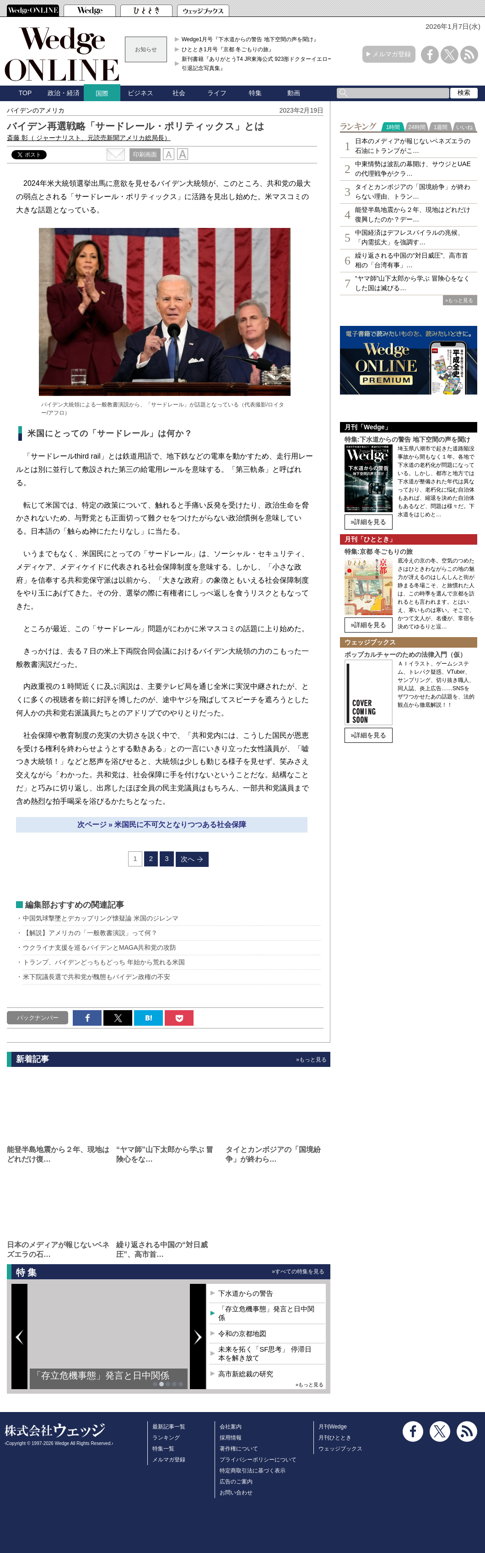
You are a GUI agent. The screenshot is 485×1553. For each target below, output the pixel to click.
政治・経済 (64, 93)
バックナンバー (38, 1017)
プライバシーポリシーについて (258, 1459)
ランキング (166, 1437)
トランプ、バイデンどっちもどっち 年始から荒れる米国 (104, 962)
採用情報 (231, 1437)
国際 (102, 93)
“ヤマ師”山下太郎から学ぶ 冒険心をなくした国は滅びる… (412, 283)
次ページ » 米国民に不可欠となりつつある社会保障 (162, 824)
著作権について (239, 1448)
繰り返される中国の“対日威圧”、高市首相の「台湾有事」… (411, 260)
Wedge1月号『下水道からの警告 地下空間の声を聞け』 (250, 39)
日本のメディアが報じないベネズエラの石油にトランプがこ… (412, 145)
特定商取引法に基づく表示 (253, 1470)
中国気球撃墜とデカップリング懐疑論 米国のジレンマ (100, 918)
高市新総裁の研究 (245, 1374)
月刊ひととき (334, 1437)
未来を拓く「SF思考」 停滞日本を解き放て (264, 1353)
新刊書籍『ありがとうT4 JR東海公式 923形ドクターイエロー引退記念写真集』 (257, 63)
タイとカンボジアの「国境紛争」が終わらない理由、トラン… (412, 191)
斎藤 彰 (89, 137)
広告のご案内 (236, 1481)
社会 (178, 93)
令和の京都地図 (242, 1333)
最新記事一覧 (168, 1426)
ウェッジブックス (340, 1448)
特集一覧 (163, 1448)
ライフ (216, 93)
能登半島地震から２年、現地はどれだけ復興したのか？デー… (412, 214)
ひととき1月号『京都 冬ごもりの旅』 (228, 49)
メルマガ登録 (391, 54)
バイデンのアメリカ (36, 110)
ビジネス (140, 93)
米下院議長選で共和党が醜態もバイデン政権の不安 (96, 976)
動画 (293, 93)
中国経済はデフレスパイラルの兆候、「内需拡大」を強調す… (409, 237)
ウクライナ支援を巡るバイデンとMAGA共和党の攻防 (99, 947)
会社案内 (231, 1426)
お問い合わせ (236, 1492)
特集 (255, 93)
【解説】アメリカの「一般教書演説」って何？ (90, 932)
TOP (25, 93)
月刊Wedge (332, 1426)
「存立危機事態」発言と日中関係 (100, 1375)
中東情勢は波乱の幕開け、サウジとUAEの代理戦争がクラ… (413, 168)
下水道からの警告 (245, 1293)
